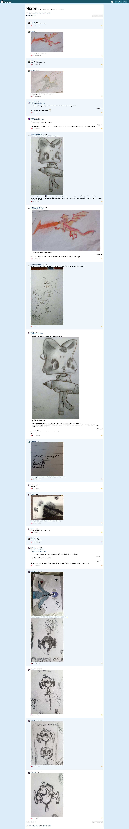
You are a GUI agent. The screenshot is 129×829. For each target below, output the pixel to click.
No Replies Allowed (97, 16)
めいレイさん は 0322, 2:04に (38, 103)
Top (27, 13)
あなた (32, 332)
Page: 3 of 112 (30, 15)
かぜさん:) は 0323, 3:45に (37, 208)
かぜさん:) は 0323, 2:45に (37, 119)
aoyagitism (33, 441)
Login (125, 1)
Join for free (118, 1)
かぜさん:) (33, 22)
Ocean (33, 102)
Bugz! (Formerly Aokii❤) (36, 134)
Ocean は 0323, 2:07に (37, 549)
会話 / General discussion (35, 13)
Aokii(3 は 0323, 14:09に (37, 333)
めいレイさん (33, 548)
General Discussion (46, 13)
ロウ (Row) (33, 118)
